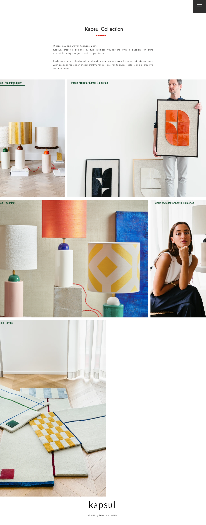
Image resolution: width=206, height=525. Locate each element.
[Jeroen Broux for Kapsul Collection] (89, 82)
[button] (199, 6)
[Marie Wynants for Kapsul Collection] (174, 202)
